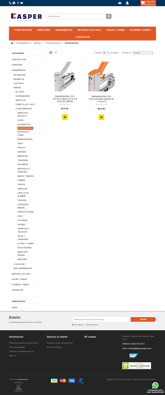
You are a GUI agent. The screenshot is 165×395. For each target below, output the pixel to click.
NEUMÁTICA (19, 79)
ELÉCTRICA (18, 83)
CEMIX (14, 307)
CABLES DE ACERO (26, 212)
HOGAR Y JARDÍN (115, 30)
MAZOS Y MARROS (26, 176)
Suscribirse (79, 325)
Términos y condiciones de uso (21, 351)
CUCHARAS (22, 220)
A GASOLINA (19, 264)
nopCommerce (23, 379)
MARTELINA (23, 156)
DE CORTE (20, 92)
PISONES (21, 224)
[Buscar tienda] (77, 16)
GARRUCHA (22, 189)
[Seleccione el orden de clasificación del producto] (142, 52)
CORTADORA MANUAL (23, 206)
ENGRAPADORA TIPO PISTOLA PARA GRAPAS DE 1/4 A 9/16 (101, 99)
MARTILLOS (21, 100)
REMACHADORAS (25, 139)
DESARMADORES (23, 96)
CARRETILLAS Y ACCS (25, 104)
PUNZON (21, 184)
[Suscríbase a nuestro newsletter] (101, 319)
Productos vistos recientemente (60, 343)
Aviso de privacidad (17, 347)
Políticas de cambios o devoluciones (23, 343)
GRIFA (20, 143)
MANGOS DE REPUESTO (23, 114)
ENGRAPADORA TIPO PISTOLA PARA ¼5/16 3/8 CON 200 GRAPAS (65, 99)
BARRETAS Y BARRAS (23, 253)
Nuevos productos (54, 347)
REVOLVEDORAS (25, 248)
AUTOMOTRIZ (20, 75)
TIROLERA (22, 200)
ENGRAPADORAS (25, 128)
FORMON (21, 180)
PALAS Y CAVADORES (23, 238)
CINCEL (21, 120)
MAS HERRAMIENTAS (23, 268)
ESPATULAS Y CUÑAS (23, 133)
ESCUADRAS (23, 164)
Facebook (124, 355)
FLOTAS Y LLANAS (26, 243)
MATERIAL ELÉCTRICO (89, 30)
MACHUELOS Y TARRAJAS (24, 170)
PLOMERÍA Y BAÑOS (140, 30)
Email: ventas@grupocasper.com (136, 348)
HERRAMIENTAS (63, 30)
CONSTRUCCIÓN (23, 30)
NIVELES (21, 147)
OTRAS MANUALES (24, 109)
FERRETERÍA (43, 30)
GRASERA (22, 152)
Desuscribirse (92, 325)
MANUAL (17, 87)
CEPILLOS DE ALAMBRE (23, 194)
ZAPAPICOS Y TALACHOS (24, 230)
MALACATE (22, 259)
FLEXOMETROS (24, 124)
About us (12, 356)
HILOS (20, 216)
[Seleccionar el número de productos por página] (105, 52)
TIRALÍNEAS (23, 160)
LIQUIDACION (83, 37)
